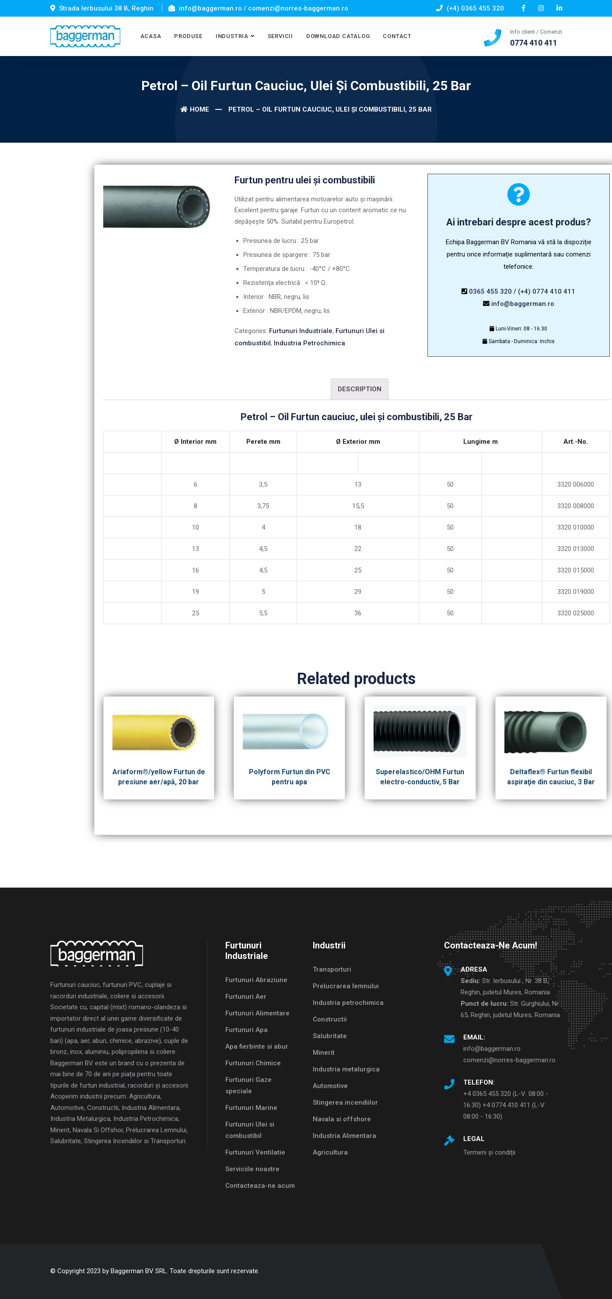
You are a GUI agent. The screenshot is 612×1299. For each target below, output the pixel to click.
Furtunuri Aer (245, 997)
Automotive (330, 1086)
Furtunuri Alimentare (257, 1013)
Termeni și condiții (489, 1152)
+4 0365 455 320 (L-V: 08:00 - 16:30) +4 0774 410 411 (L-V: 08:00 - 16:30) (505, 1105)
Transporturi (332, 969)
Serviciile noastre (252, 1169)
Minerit (324, 1053)
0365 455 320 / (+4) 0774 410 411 (522, 291)
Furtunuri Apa (246, 1030)
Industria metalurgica (346, 1069)
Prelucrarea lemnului (346, 986)
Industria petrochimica (348, 1003)
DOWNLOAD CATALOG (338, 36)
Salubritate (330, 1036)
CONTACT (397, 36)
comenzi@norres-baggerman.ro (509, 1060)
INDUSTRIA (232, 36)
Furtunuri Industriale (300, 331)
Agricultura (330, 1152)
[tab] (359, 389)
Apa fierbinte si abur (256, 1046)
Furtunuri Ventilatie (255, 1152)
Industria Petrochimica (309, 343)
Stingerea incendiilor (345, 1102)
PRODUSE (188, 36)
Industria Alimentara (344, 1136)
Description (359, 389)
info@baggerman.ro (522, 304)
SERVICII (280, 36)
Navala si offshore (342, 1119)
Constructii (330, 1019)
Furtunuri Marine (251, 1108)
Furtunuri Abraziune (256, 980)
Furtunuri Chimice (253, 1063)
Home (194, 109)
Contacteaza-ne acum (260, 1186)
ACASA (150, 36)
